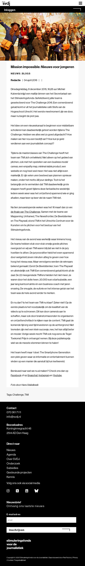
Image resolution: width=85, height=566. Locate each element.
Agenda (11, 454)
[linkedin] (26, 491)
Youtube (57, 375)
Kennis (11, 477)
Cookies (10, 560)
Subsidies (12, 468)
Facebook (16, 375)
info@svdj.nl (14, 416)
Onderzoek (13, 463)
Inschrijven (17, 530)
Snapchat (32, 375)
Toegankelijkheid (20, 560)
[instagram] (8, 491)
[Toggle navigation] (80, 3)
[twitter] (17, 491)
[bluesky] (37, 491)
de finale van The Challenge (25, 211)
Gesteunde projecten (19, 472)
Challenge (18, 394)
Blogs (26, 73)
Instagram (44, 375)
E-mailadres (14, 514)
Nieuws (11, 450)
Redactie (16, 80)
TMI (27, 394)
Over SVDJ (13, 459)
